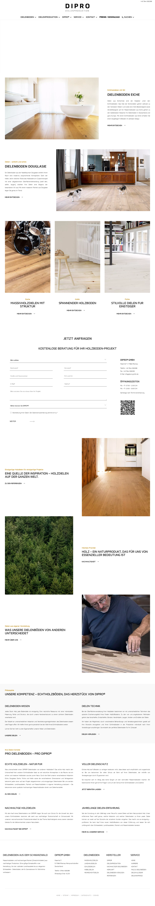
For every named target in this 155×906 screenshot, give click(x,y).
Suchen (129, 17)
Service (79, 17)
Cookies (96, 895)
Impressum (75, 895)
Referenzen (111, 876)
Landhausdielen (90, 863)
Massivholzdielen (91, 860)
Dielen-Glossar (137, 873)
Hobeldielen (89, 870)
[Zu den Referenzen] (15, 483)
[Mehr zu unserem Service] (94, 832)
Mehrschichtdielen (91, 873)
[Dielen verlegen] (90, 734)
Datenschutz (86, 895)
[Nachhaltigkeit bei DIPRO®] (18, 829)
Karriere (134, 863)
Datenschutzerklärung (39, 413)
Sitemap (66, 895)
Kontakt (91, 17)
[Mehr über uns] (13, 640)
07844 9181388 (65, 871)
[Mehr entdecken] (116, 125)
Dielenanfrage (137, 876)
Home (133, 860)
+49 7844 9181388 (146, 1)
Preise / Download (109, 17)
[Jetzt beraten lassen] (93, 789)
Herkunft (110, 870)
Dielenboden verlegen (115, 873)
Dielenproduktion (49, 17)
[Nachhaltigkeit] (90, 561)
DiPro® (67, 17)
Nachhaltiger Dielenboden (117, 866)
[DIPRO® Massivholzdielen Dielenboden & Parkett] (77, 8)
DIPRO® (109, 860)
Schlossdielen (89, 866)
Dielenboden (28, 17)
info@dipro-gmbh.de (131, 374)
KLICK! (68, 874)
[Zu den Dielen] (12, 794)
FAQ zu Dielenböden (138, 870)
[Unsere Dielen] (12, 735)
